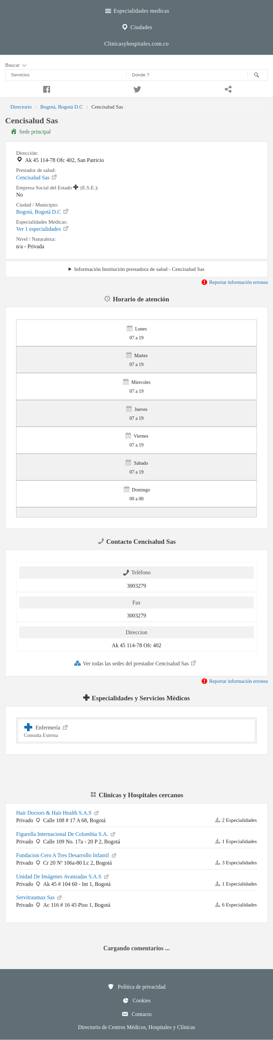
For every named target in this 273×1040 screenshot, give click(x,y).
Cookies (136, 1000)
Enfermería (136, 730)
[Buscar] (258, 75)
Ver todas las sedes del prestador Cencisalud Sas (135, 663)
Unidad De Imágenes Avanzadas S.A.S (63, 876)
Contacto (136, 1014)
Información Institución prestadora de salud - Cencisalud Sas (139, 269)
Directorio (21, 107)
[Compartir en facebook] (45, 88)
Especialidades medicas (136, 10)
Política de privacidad (136, 986)
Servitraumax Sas (39, 896)
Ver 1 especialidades (42, 228)
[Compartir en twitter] (136, 88)
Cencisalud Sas (37, 177)
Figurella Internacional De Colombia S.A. (66, 833)
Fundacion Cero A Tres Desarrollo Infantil (66, 854)
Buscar (16, 65)
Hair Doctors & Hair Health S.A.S (58, 812)
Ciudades (136, 26)
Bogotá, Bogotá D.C (61, 107)
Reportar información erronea (234, 282)
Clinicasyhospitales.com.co (136, 44)
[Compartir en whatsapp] (227, 88)
